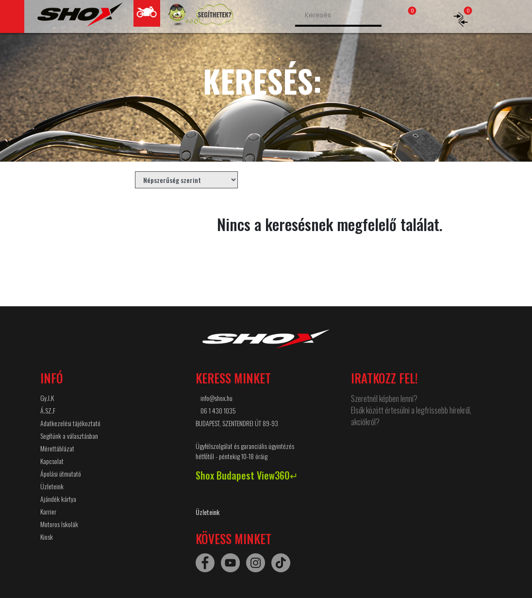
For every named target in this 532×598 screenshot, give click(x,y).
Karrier (48, 511)
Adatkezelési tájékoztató (70, 423)
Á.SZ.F (47, 410)
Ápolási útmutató (60, 473)
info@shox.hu (216, 398)
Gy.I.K (47, 398)
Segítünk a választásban (69, 436)
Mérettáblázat (57, 448)
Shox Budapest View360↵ (247, 475)
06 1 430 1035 (218, 410)
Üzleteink (52, 486)
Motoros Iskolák (59, 524)
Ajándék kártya (58, 499)
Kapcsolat (52, 461)
